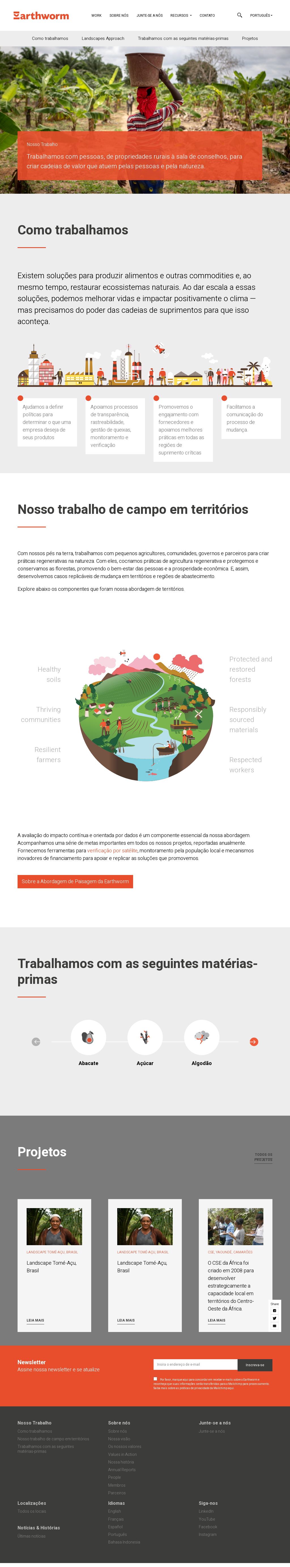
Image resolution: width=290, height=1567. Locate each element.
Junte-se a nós (150, 15)
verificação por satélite (112, 851)
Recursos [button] (179, 15)
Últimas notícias (32, 1536)
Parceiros (117, 1493)
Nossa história (121, 1462)
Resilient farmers (48, 755)
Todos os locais (32, 1511)
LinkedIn (206, 1511)
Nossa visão (119, 1439)
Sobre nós (119, 15)
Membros (116, 1485)
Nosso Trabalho (35, 1423)
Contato (207, 15)
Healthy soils (49, 675)
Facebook (208, 1527)
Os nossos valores (124, 1447)
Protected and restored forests (250, 669)
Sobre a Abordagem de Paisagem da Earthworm (75, 881)
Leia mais (35, 1320)
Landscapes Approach (103, 38)
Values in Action (122, 1455)
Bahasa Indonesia (124, 1542)
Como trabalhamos (50, 38)
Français (116, 1519)
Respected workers (245, 765)
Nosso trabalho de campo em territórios (53, 1439)
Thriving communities (41, 715)
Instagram (208, 1535)
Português (260, 15)
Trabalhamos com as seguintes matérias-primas (183, 38)
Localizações (32, 1503)
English (114, 1511)
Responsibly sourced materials (247, 720)
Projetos (250, 38)
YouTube (207, 1519)
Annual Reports (122, 1470)
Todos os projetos (263, 1157)
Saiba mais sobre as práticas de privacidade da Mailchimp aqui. (193, 1388)
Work (98, 15)
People (114, 1477)
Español (115, 1527)
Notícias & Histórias (39, 1528)
